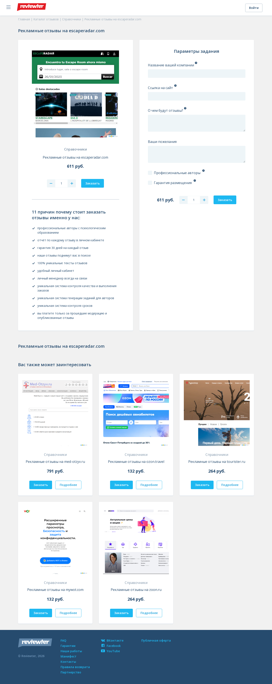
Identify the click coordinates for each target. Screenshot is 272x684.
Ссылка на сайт (160, 87)
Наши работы (71, 651)
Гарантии (68, 646)
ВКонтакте (112, 640)
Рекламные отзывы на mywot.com (55, 589)
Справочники (75, 149)
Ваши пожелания (162, 141)
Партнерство (71, 672)
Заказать (41, 485)
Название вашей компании (171, 65)
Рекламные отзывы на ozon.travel (136, 461)
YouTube (110, 651)
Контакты (68, 662)
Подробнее (68, 485)
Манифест (68, 656)
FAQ (63, 640)
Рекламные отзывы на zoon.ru (136, 589)
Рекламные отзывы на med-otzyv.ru (55, 461)
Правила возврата (75, 667)
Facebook (111, 646)
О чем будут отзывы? (165, 110)
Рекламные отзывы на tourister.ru (216, 461)
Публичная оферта (156, 640)
